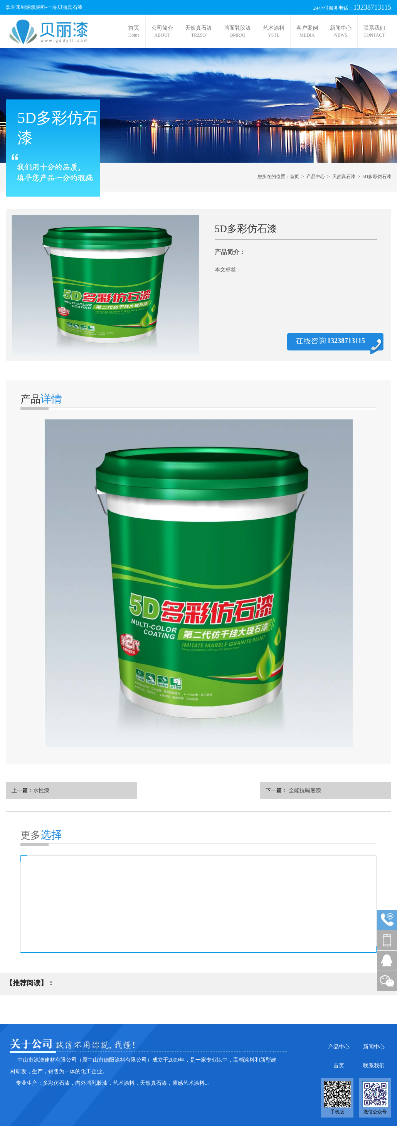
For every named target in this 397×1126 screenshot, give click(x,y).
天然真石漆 (198, 31)
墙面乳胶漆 (237, 31)
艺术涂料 (273, 31)
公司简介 (162, 31)
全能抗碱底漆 (304, 790)
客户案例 (307, 31)
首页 (134, 31)
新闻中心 (341, 31)
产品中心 (315, 176)
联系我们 (374, 31)
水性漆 (41, 790)
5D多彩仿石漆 (376, 176)
